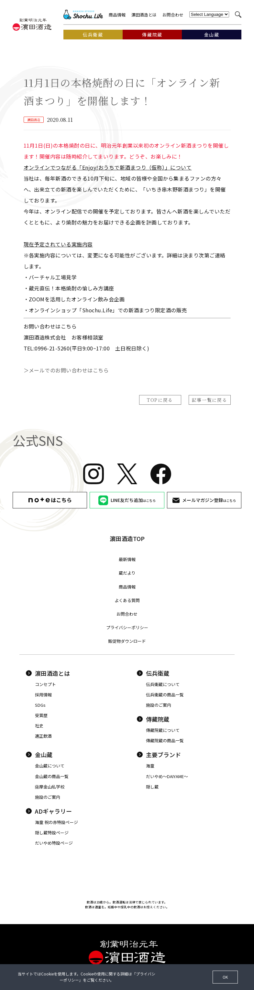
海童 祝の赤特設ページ (56, 822)
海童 (150, 766)
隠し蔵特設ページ (52, 832)
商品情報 (117, 15)
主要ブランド (159, 754)
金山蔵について (49, 766)
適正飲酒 (43, 736)
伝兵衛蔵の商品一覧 (165, 695)
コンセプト (45, 684)
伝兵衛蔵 (153, 673)
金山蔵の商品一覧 (52, 776)
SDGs (40, 705)
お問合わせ (172, 15)
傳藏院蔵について (163, 730)
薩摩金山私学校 (49, 787)
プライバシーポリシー (127, 627)
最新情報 (127, 559)
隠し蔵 (152, 787)
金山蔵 (39, 754)
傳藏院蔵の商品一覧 (165, 740)
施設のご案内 (158, 705)
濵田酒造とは (144, 15)
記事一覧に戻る (209, 400)
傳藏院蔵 (153, 719)
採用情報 (43, 695)
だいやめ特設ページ (54, 843)
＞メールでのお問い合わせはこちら (66, 370)
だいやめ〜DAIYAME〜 (167, 776)
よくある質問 (127, 600)
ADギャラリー (49, 811)
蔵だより (127, 573)
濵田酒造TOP (127, 538)
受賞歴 (41, 715)
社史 (39, 726)
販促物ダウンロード (127, 641)
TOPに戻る (160, 400)
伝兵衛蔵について (163, 684)
